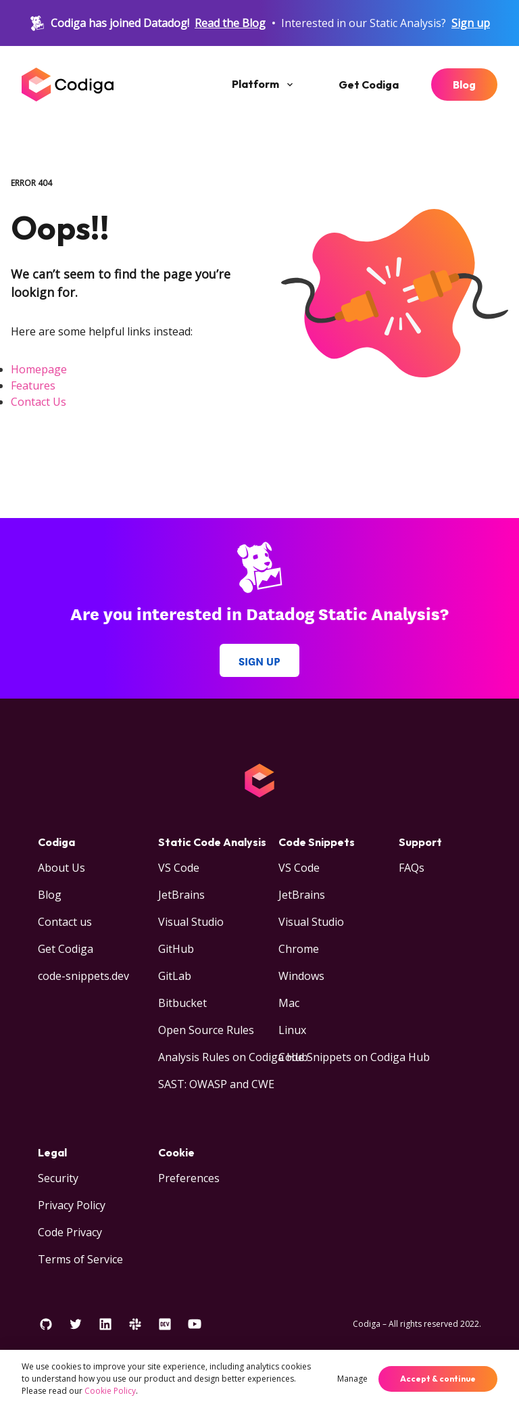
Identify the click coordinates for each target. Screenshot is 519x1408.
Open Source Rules (206, 1030)
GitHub (176, 948)
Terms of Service (80, 1259)
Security (58, 1178)
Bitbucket (182, 1002)
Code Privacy (70, 1232)
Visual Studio (191, 921)
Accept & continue (438, 1379)
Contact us (65, 921)
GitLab (174, 975)
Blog (464, 84)
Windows (301, 975)
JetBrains (181, 894)
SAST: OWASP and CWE (216, 1084)
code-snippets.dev (83, 975)
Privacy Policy (71, 1205)
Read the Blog (230, 23)
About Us (61, 867)
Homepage (39, 369)
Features (33, 385)
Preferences (189, 1178)
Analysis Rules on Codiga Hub (233, 1057)
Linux (292, 1030)
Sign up (470, 23)
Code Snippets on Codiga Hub (354, 1057)
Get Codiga (369, 84)
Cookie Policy (110, 1391)
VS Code (178, 867)
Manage (352, 1378)
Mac (288, 1002)
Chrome (298, 948)
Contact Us (38, 401)
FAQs (411, 867)
